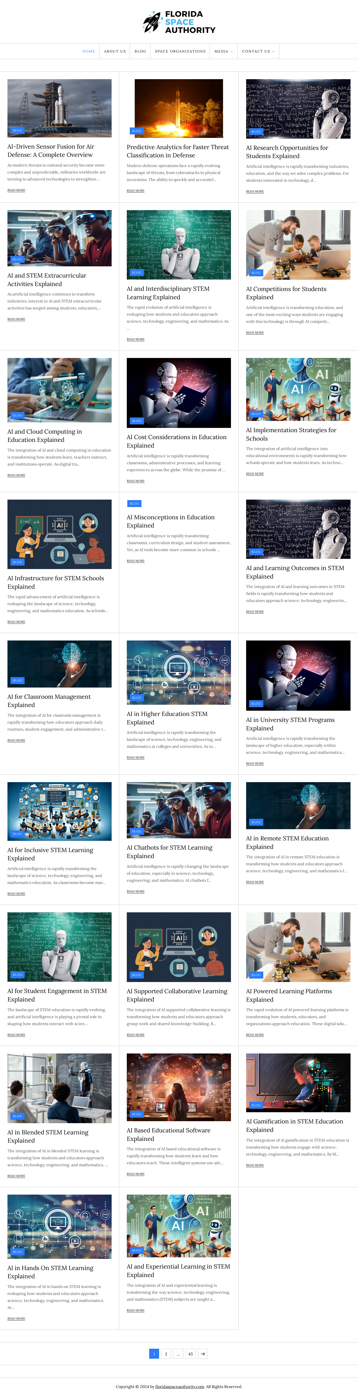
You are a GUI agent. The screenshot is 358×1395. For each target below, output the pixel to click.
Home (89, 51)
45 (192, 1352)
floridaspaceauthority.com (179, 1386)
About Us (115, 51)
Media (224, 51)
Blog (140, 51)
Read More (16, 190)
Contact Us (258, 51)
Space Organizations (180, 51)
